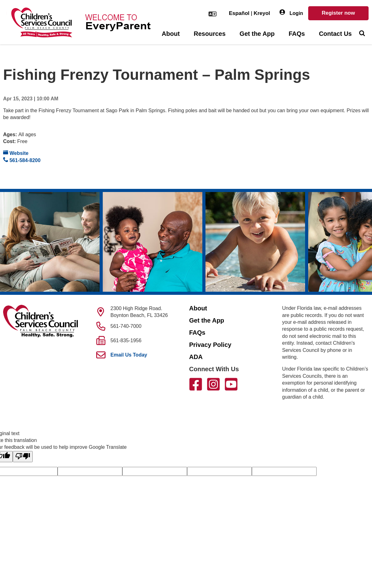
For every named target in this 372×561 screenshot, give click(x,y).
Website (16, 153)
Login (291, 12)
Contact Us (335, 33)
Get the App (257, 33)
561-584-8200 (21, 160)
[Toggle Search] (362, 34)
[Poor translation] (23, 456)
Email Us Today (129, 354)
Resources (209, 33)
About (171, 33)
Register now (338, 13)
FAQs (297, 33)
